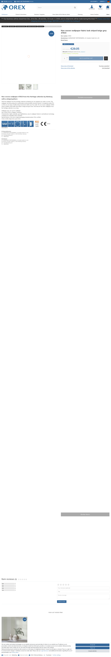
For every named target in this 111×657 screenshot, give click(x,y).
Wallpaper (5, 14)
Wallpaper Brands (21, 26)
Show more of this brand (67, 66)
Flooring (80, 14)
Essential (6, 655)
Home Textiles (94, 14)
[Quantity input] (64, 58)
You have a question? (104, 66)
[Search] (74, 7)
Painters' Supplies (39, 14)
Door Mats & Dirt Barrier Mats (61, 14)
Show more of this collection (68, 68)
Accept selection (92, 651)
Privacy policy (15, 652)
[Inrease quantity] (67, 57)
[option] (14, 635)
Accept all (92, 644)
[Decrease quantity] (67, 59)
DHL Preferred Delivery (37, 655)
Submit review (61, 601)
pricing (24, 1)
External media (24, 655)
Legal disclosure (45, 650)
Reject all (92, 648)
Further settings (57, 655)
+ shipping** (82, 51)
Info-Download (105, 68)
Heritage (41, 26)
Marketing (14, 655)
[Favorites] (100, 7)
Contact (102, 1)
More (108, 14)
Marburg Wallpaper (32, 26)
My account (94, 1)
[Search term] (54, 7)
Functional (48, 655)
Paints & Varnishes (21, 14)
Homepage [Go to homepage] (5, 26)
